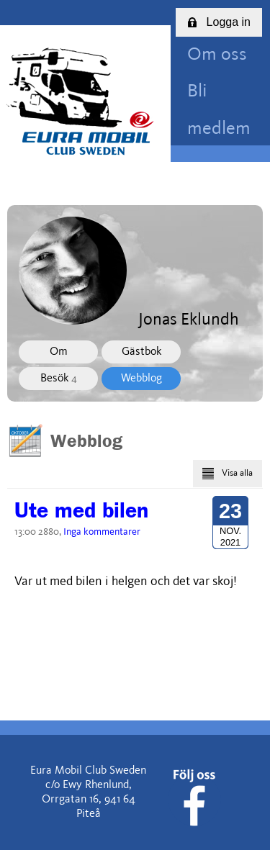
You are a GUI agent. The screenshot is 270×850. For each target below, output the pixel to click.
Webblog (141, 378)
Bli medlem (219, 110)
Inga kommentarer (101, 532)
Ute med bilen (81, 510)
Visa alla (227, 473)
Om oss (217, 55)
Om (59, 352)
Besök (58, 378)
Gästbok (141, 352)
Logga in (219, 22)
